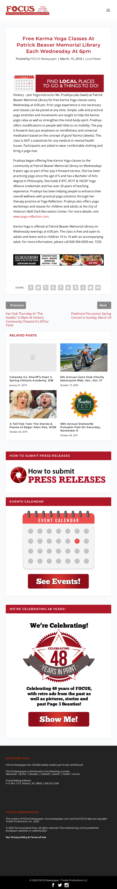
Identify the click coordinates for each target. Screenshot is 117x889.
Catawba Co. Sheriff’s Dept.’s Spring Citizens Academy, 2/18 (31, 378)
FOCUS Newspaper (44, 59)
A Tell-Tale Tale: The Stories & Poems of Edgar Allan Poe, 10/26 (33, 425)
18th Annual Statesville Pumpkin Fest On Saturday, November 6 (80, 427)
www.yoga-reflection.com (31, 216)
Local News (93, 59)
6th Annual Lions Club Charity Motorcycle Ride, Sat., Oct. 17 (82, 378)
